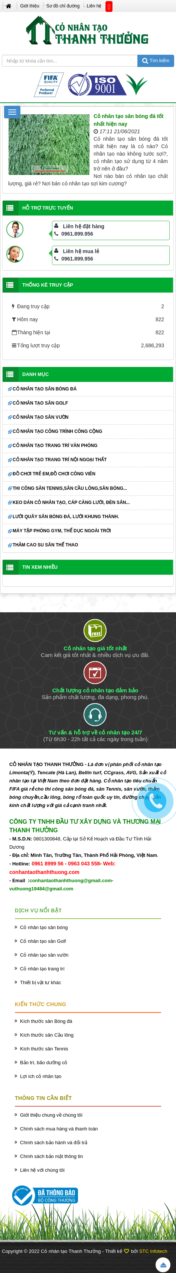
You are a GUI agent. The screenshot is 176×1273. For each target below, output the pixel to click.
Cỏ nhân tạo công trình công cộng (57, 431)
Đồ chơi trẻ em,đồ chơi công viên (54, 473)
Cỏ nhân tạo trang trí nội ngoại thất (60, 459)
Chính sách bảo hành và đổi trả (53, 1142)
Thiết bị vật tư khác (40, 982)
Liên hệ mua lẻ (81, 251)
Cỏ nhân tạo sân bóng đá (44, 389)
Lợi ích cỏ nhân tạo (40, 1076)
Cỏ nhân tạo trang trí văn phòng (55, 445)
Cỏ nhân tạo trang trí (42, 969)
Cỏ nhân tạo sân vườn (40, 417)
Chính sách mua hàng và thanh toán (59, 1129)
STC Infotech (153, 1251)
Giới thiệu (29, 6)
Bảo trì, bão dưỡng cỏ (43, 1062)
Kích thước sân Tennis (44, 1049)
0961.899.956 (73, 234)
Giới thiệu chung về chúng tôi (51, 1115)
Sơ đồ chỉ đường (62, 6)
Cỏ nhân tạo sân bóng (44, 927)
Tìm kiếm (155, 60)
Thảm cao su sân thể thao (45, 545)
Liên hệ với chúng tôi (42, 1170)
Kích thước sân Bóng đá (46, 1021)
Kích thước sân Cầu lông (47, 1035)
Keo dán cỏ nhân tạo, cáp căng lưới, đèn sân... (71, 502)
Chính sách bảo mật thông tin (51, 1156)
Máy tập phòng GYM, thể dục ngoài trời (62, 530)
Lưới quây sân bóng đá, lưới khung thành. (66, 516)
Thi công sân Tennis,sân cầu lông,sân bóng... (70, 488)
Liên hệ (94, 6)
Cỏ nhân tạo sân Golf (40, 403)
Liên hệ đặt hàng (83, 226)
